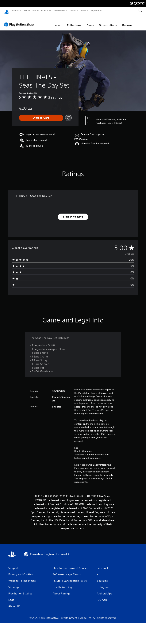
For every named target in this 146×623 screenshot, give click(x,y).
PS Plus (44, 10)
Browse (127, 21)
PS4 (34, 10)
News (73, 10)
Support (95, 10)
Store (83, 10)
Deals (90, 21)
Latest (57, 21)
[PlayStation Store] (19, 21)
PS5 (25, 10)
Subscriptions (108, 21)
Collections (74, 21)
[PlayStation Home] (6, 10)
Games (15, 10)
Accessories (59, 10)
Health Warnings (83, 447)
